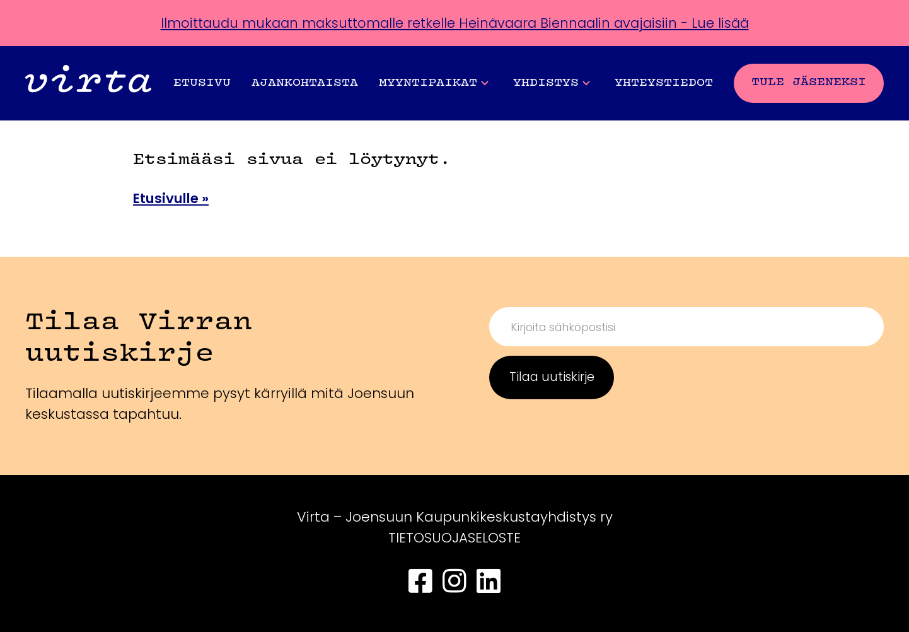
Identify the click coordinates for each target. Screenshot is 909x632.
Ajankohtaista (305, 83)
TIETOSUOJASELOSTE (454, 537)
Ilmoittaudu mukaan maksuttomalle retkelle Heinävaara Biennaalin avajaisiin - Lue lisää (454, 23)
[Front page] (88, 83)
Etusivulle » (172, 198)
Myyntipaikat (434, 83)
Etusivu (202, 83)
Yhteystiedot (664, 83)
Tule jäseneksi (808, 82)
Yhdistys (551, 83)
